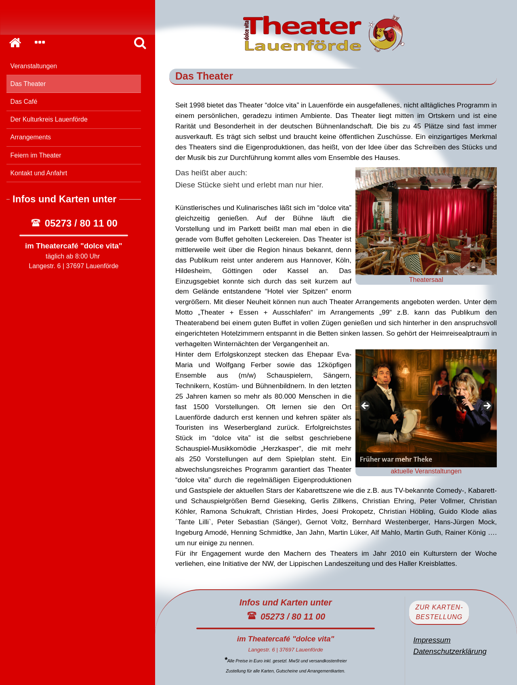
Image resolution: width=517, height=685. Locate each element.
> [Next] (487, 406)
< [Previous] (365, 406)
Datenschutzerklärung (449, 651)
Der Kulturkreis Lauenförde (49, 119)
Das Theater (28, 83)
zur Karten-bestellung (439, 612)
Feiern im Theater (36, 155)
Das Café (24, 101)
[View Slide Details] (426, 408)
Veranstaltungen (34, 66)
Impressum (431, 640)
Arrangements (31, 137)
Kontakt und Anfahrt (39, 173)
